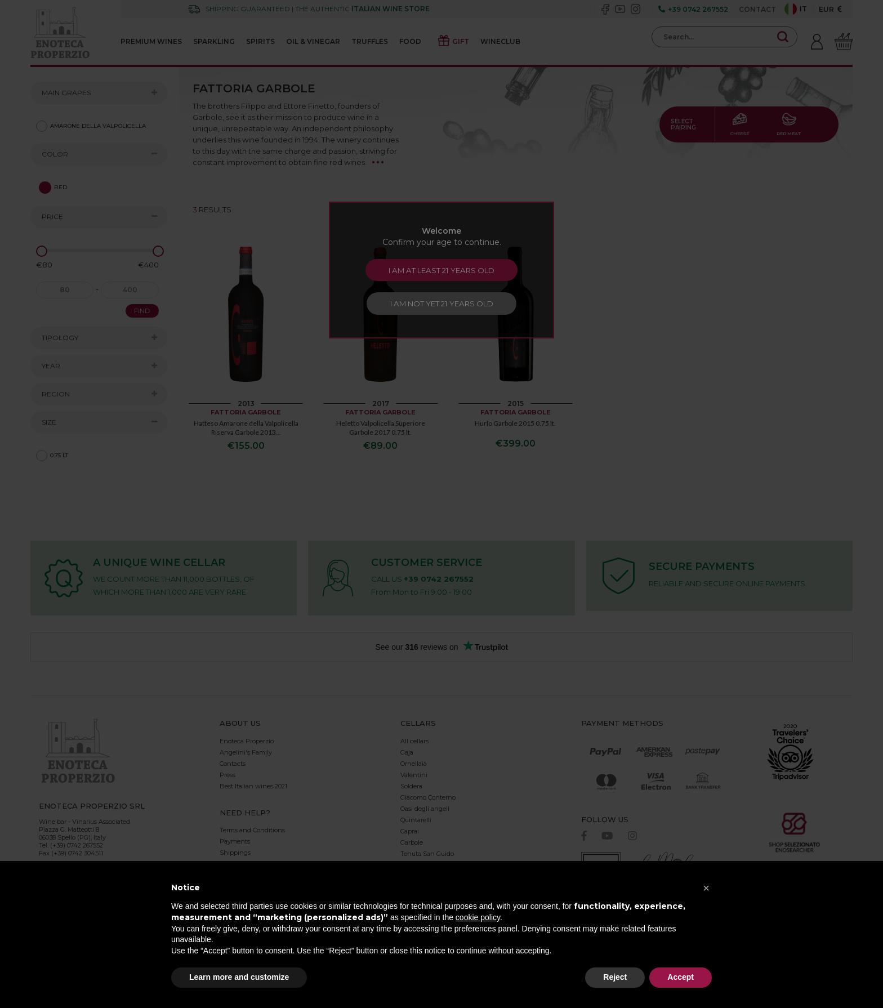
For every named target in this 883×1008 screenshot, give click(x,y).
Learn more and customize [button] (239, 977)
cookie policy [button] (478, 917)
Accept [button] (680, 977)
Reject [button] (615, 977)
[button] (706, 888)
